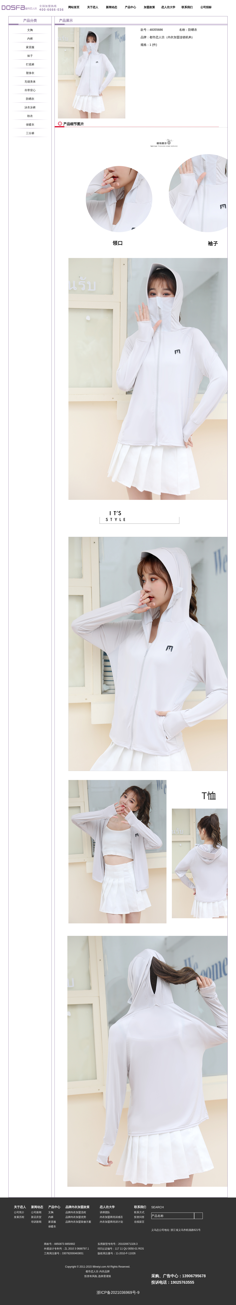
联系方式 (139, 1212)
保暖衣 (30, 124)
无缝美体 (30, 81)
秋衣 (30, 116)
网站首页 (73, 7)
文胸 (30, 30)
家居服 (30, 47)
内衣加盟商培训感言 (111, 1217)
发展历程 (19, 1217)
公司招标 (206, 7)
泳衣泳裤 (30, 107)
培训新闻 (36, 1221)
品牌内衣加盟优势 (75, 1217)
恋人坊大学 (168, 7)
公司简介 (19, 1212)
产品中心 (130, 7)
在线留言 (139, 1221)
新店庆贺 (36, 1217)
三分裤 (30, 133)
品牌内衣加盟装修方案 (78, 1221)
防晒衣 (30, 98)
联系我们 (187, 7)
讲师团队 (105, 1212)
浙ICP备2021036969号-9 (118, 1292)
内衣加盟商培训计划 (111, 1221)
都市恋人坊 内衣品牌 (97, 1271)
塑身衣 (30, 73)
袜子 (30, 55)
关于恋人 (92, 7)
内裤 (30, 38)
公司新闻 (36, 1212)
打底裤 (30, 64)
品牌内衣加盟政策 (77, 1207)
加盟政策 (149, 7)
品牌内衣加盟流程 (75, 1212)
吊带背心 (30, 90)
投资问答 (139, 1217)
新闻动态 (111, 7)
